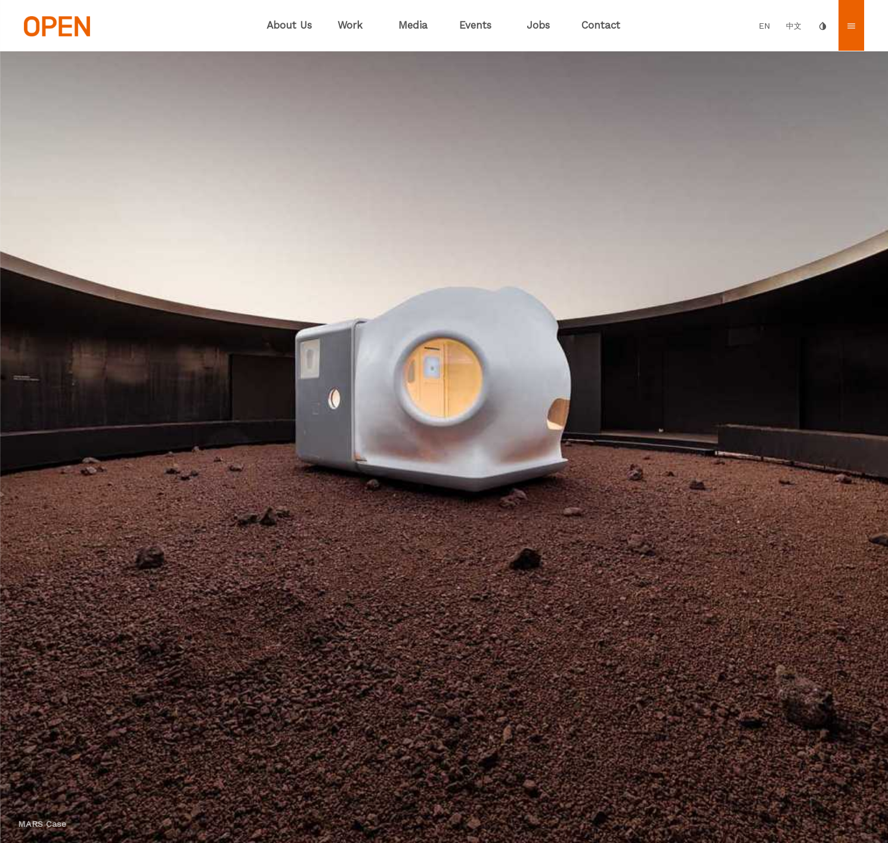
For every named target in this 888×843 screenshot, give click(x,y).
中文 (794, 25)
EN (765, 26)
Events (475, 25)
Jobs (538, 25)
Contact (600, 25)
